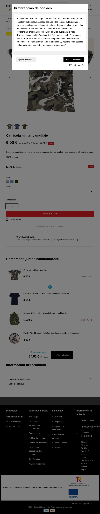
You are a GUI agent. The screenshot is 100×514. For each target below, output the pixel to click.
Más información (76, 65)
